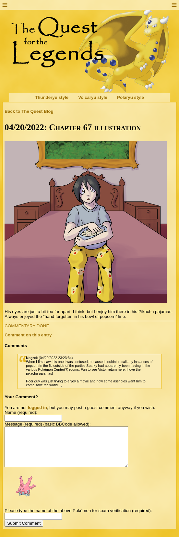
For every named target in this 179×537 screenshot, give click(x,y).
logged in (37, 407)
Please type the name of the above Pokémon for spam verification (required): (78, 518)
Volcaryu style (92, 97)
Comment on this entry (28, 335)
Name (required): (21, 412)
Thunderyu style (51, 97)
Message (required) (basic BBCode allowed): (47, 424)
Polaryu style (130, 97)
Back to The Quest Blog (29, 111)
